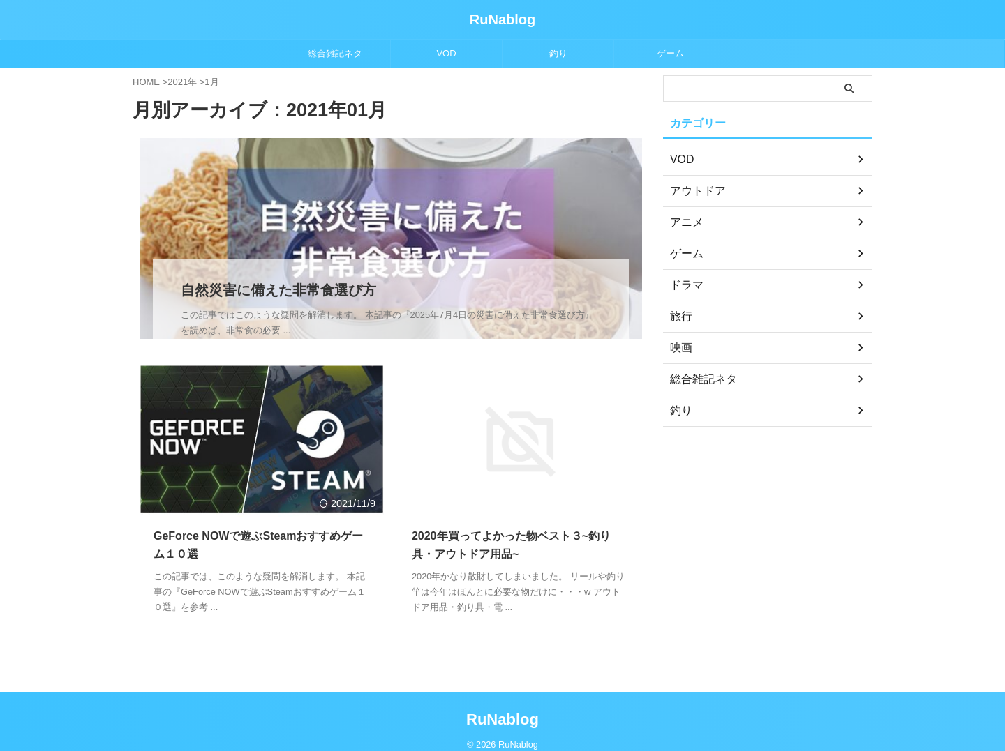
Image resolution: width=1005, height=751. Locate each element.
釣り (558, 53)
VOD (446, 53)
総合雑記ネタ (335, 53)
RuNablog (502, 19)
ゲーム (670, 53)
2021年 (182, 82)
